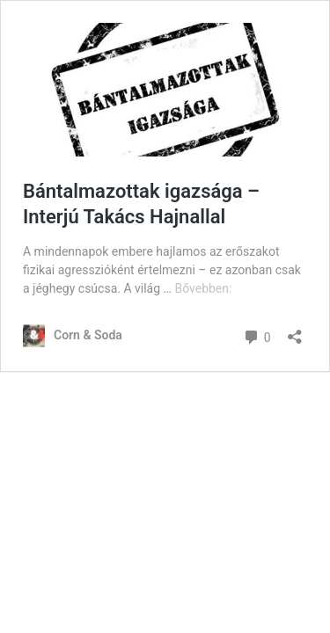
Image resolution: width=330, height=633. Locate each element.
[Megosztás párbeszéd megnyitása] (294, 331)
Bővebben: (202, 288)
